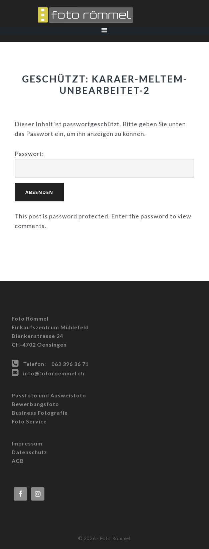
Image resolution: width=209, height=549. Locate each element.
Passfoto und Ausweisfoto (49, 395)
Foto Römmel (104, 15)
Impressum (27, 443)
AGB (18, 461)
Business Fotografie (40, 412)
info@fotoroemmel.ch (53, 373)
